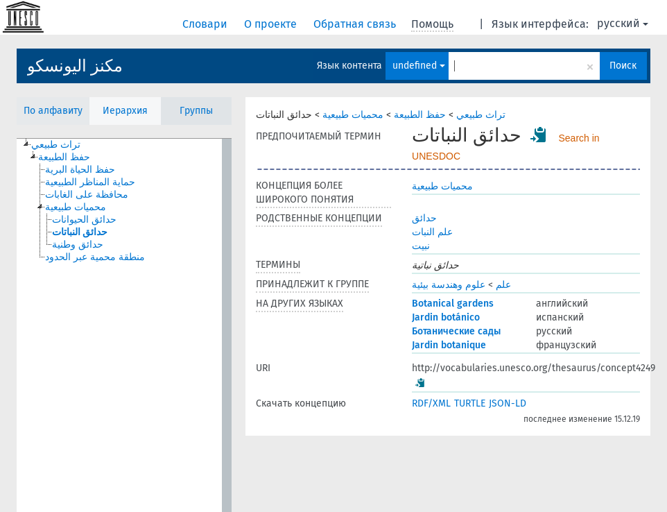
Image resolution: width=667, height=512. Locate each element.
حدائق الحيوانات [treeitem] (84, 219)
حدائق (424, 218)
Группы (196, 111)
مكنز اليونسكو (75, 66)
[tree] (124, 325)
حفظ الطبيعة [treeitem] (64, 157)
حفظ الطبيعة (420, 115)
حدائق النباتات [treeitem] (79, 232)
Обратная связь (356, 24)
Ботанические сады (456, 331)
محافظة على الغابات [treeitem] (86, 194)
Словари (206, 24)
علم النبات (432, 232)
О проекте (272, 24)
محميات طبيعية (352, 115)
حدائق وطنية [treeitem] (77, 244)
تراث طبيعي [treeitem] (55, 145)
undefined (418, 65)
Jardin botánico (446, 317)
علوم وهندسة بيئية (448, 285)
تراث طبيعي (480, 115)
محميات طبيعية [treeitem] (75, 207)
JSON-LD (507, 403)
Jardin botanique (449, 345)
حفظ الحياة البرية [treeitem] (80, 170)
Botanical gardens (453, 303)
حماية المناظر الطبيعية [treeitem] (90, 182)
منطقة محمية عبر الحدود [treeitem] (95, 257)
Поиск (622, 65)
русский (622, 23)
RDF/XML (431, 403)
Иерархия (125, 111)
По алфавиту (53, 111)
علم (503, 285)
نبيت (421, 246)
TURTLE (469, 403)
